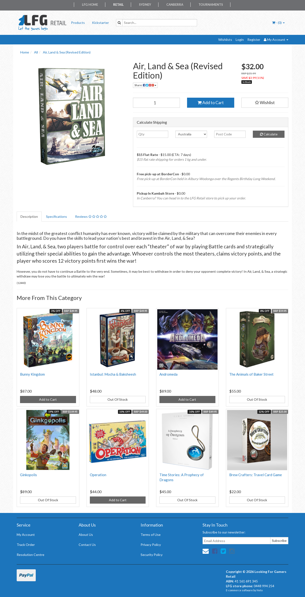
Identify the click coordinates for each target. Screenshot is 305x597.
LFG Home (90, 4)
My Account (26, 535)
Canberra (174, 4)
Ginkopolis (28, 475)
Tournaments (210, 4)
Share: (145, 85)
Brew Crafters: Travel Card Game (255, 475)
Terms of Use (151, 535)
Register (253, 39)
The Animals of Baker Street (251, 374)
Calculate (269, 134)
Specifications (56, 216)
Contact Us (87, 545)
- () (278, 23)
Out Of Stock (117, 399)
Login (240, 39)
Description (29, 216)
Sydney (145, 4)
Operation (98, 475)
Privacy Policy (151, 545)
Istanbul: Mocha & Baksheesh (113, 374)
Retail (118, 4)
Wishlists (225, 39)
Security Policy (152, 555)
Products (78, 23)
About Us (86, 535)
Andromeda (168, 374)
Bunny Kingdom (32, 374)
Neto (260, 590)
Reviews (91, 216)
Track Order (26, 545)
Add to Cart (211, 102)
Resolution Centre (30, 555)
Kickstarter (100, 23)
